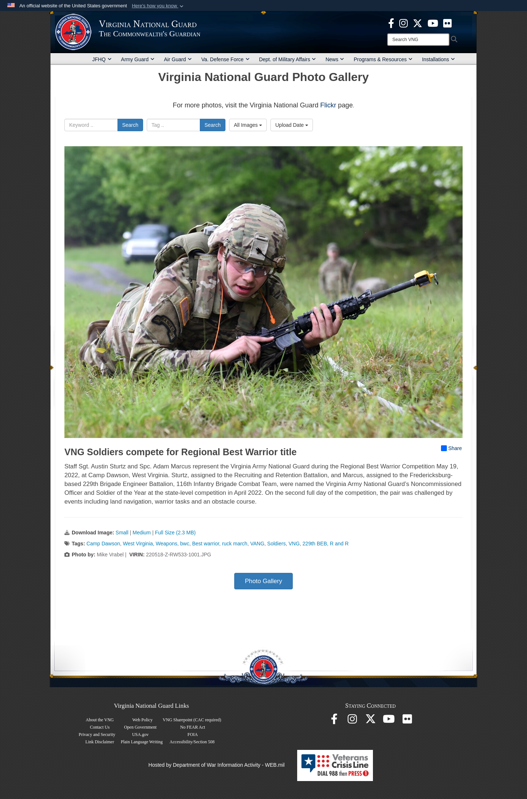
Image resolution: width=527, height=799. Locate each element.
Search (130, 125)
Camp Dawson (103, 543)
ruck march (234, 543)
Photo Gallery (263, 581)
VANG (257, 543)
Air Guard (178, 59)
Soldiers (276, 543)
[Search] (418, 39)
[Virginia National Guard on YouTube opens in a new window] (432, 23)
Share (451, 448)
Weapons (166, 543)
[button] (158, 6)
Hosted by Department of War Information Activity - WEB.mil (217, 765)
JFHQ (102, 59)
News (334, 59)
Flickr (328, 105)
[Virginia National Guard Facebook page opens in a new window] (391, 23)
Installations (438, 59)
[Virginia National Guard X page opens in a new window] (417, 23)
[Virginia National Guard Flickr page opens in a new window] (447, 23)
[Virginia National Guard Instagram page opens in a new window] (403, 23)
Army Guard (137, 59)
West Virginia (138, 543)
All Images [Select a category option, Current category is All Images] (248, 125)
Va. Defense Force (225, 59)
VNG (293, 543)
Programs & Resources (383, 59)
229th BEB (315, 543)
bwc (184, 543)
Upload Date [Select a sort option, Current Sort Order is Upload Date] (291, 125)
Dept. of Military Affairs (287, 59)
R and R (339, 543)
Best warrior (205, 543)
